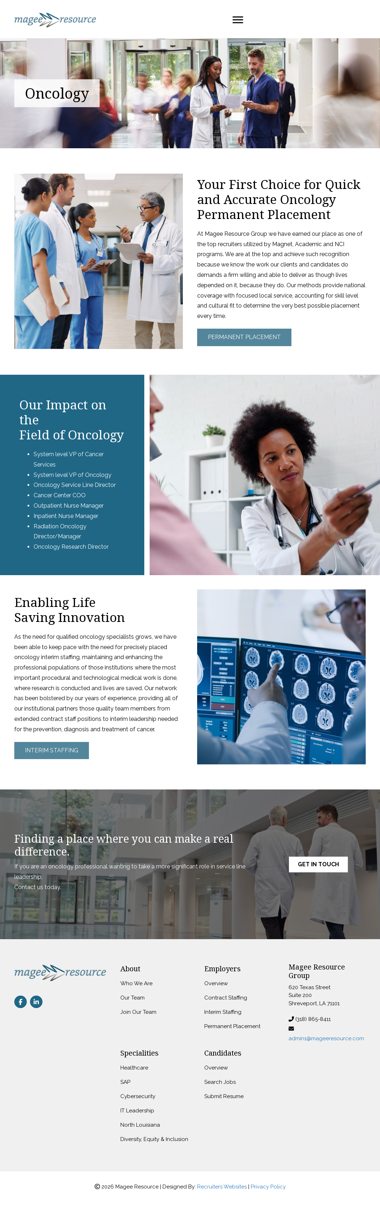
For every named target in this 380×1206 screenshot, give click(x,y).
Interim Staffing (222, 1012)
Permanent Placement (232, 1026)
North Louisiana (140, 1125)
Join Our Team (138, 1012)
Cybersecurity (137, 1096)
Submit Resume (224, 1096)
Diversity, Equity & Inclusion (154, 1139)
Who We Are (136, 983)
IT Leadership (137, 1110)
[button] (244, 337)
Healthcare (134, 1068)
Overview (216, 983)
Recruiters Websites (222, 1186)
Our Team (132, 998)
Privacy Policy (268, 1186)
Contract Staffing (225, 998)
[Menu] (238, 20)
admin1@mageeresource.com (326, 1038)
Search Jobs (220, 1082)
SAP (125, 1082)
